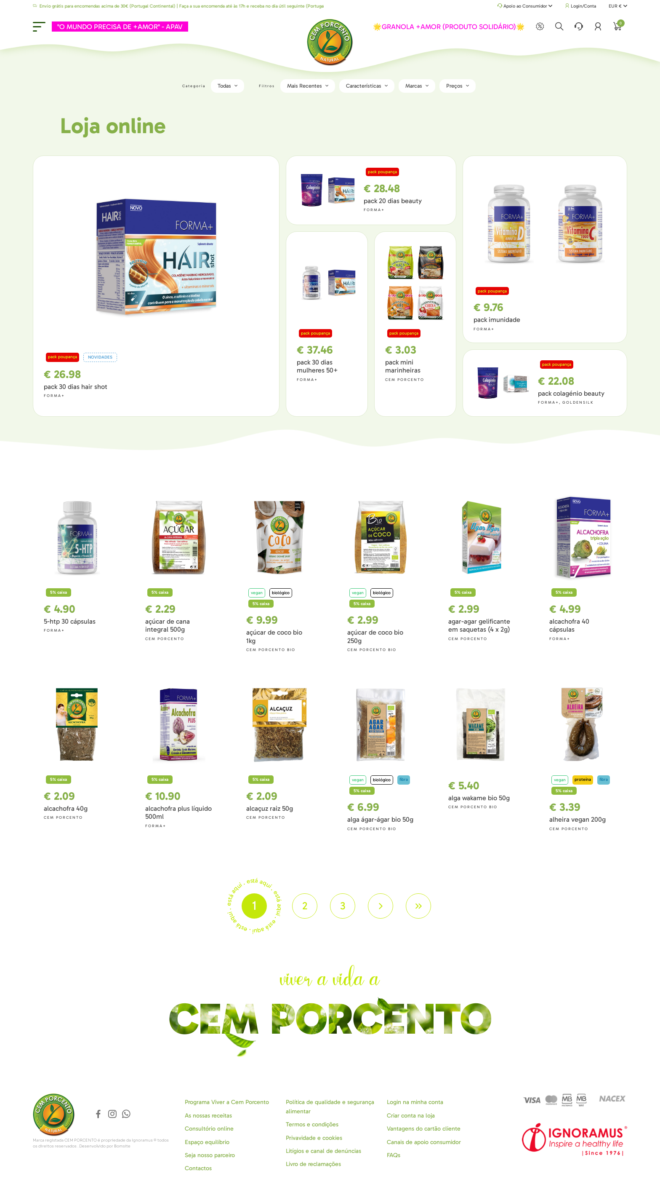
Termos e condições (312, 1124)
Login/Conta (580, 6)
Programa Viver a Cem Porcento (227, 1102)
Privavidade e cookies (314, 1138)
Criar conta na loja (411, 1115)
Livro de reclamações (313, 1164)
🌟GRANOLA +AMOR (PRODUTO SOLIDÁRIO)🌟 (449, 26)
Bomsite (122, 1146)
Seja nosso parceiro (210, 1155)
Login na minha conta (415, 1102)
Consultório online (209, 1128)
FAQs (393, 1155)
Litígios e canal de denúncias (323, 1151)
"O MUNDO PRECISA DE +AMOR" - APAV (120, 26)
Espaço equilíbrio (207, 1142)
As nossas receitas (208, 1115)
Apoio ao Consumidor (525, 6)
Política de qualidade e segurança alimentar (330, 1107)
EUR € (618, 6)
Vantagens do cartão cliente (423, 1128)
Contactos (198, 1168)
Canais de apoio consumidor (424, 1142)
